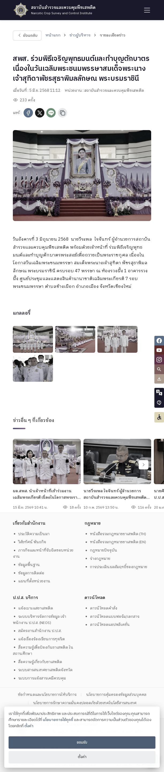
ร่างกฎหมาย (97, 559)
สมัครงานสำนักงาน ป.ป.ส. (37, 631)
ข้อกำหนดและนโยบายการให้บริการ (47, 694)
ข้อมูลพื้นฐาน (26, 565)
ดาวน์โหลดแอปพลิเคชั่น (107, 625)
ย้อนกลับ (27, 35)
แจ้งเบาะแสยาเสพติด (33, 608)
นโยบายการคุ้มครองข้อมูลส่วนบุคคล (116, 694)
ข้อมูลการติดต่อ (28, 573)
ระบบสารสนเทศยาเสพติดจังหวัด (43, 670)
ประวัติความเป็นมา (31, 534)
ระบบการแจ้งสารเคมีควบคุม (39, 678)
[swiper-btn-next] (143, 464)
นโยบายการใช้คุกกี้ (58, 720)
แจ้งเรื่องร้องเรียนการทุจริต (39, 639)
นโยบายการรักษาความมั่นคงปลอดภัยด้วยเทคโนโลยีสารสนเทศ (84, 702)
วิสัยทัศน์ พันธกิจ (29, 542)
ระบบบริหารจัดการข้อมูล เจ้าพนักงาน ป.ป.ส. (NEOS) (39, 619)
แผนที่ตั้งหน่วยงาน (31, 581)
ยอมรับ (82, 742)
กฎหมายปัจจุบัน (101, 550)
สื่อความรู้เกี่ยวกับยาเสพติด (37, 662)
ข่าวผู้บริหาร (80, 35)
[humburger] (146, 10)
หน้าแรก (52, 35)
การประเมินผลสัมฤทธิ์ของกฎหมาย (116, 567)
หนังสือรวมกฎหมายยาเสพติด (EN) (115, 542)
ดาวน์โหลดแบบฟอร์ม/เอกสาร (112, 616)
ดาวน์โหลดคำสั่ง (101, 608)
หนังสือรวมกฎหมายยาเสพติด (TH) (115, 534)
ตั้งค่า (28, 726)
